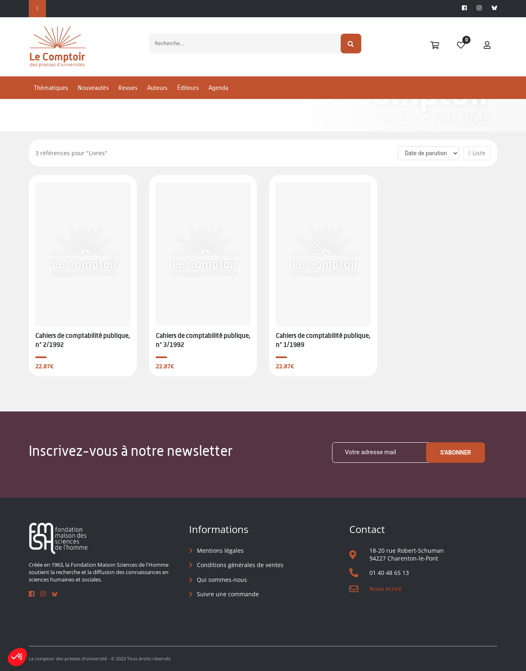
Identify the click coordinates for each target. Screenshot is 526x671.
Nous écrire (385, 589)
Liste (476, 153)
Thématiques (51, 87)
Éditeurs (187, 87)
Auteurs (157, 87)
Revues (127, 87)
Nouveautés (93, 87)
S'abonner (455, 452)
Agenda (218, 87)
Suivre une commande (228, 594)
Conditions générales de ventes (240, 565)
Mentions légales (220, 550)
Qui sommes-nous (222, 580)
